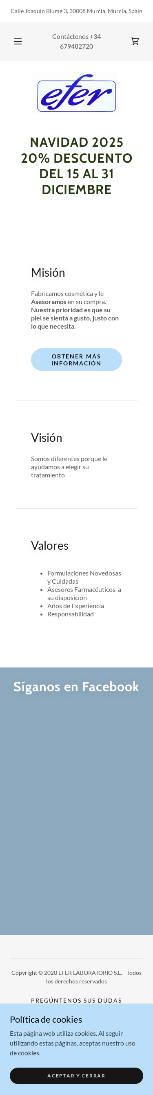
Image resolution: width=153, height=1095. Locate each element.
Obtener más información (76, 360)
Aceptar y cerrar (76, 1076)
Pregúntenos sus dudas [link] (76, 1000)
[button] (18, 41)
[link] (135, 41)
